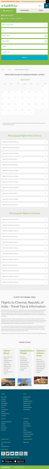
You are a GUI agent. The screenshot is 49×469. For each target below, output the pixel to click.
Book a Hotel (4, 428)
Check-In (41, 10)
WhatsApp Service (5, 413)
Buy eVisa (3, 426)
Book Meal (3, 401)
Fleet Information (27, 426)
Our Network (26, 399)
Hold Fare (3, 411)
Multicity (19, 18)
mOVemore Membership (6, 421)
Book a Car (3, 430)
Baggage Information (27, 401)
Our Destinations (27, 397)
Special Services (26, 405)
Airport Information (27, 407)
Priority (2, 407)
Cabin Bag (3, 415)
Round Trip (4, 18)
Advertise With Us (5, 446)
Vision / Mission (26, 423)
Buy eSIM (3, 423)
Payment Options (27, 403)
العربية (41, 6)
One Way (12, 18)
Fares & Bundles (26, 409)
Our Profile (25, 421)
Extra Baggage (4, 403)
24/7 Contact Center (5, 442)
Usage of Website (27, 436)
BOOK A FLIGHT (8, 11)
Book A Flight (4, 397)
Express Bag (3, 405)
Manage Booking (24, 10)
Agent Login (26, 442)
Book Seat (3, 399)
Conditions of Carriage (28, 434)
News (24, 428)
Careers (25, 430)
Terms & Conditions (27, 432)
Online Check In (4, 409)
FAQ (2, 444)
